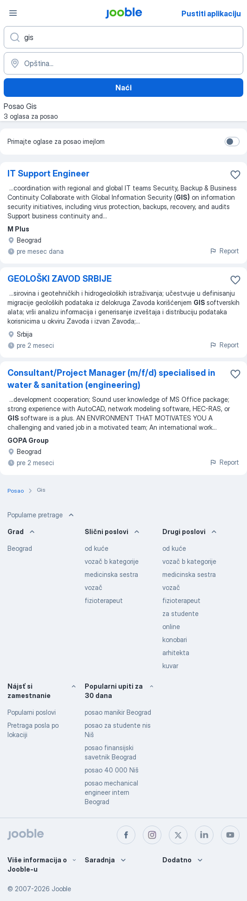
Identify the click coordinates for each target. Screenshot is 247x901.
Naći (123, 87)
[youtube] (230, 835)
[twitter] (178, 835)
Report (224, 251)
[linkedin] (204, 835)
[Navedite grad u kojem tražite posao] (123, 63)
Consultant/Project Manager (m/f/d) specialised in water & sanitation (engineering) (111, 379)
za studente (180, 613)
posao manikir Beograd (118, 712)
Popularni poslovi (31, 712)
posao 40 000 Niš (112, 770)
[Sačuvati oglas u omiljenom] (235, 174)
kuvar (170, 666)
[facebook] (126, 835)
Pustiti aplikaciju (211, 13)
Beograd (19, 548)
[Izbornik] (13, 13)
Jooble (61, 889)
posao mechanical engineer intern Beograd (111, 792)
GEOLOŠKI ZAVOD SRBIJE (59, 279)
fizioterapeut (104, 600)
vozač (93, 587)
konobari (174, 640)
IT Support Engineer (48, 173)
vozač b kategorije (112, 561)
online (171, 626)
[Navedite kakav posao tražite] (123, 37)
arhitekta (175, 653)
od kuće (96, 548)
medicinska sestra (111, 574)
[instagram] (152, 835)
